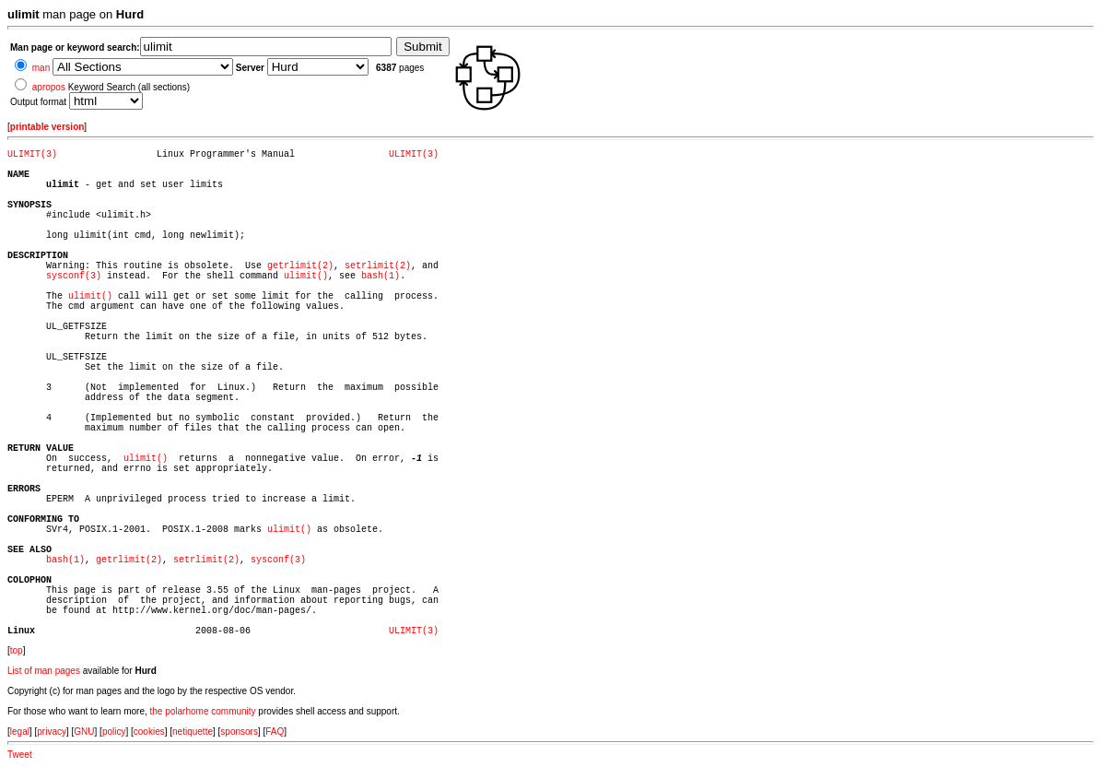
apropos (48, 87)
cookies (149, 731)
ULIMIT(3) (32, 154)
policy (114, 731)
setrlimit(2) (378, 266)
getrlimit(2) (300, 266)
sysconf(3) (73, 276)
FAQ (274, 731)
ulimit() (306, 276)
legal (19, 731)
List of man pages (43, 671)
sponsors (239, 731)
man (41, 68)
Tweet (19, 754)
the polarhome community (203, 711)
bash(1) (380, 276)
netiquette (192, 731)
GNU (84, 731)
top (16, 650)
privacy (51, 731)
